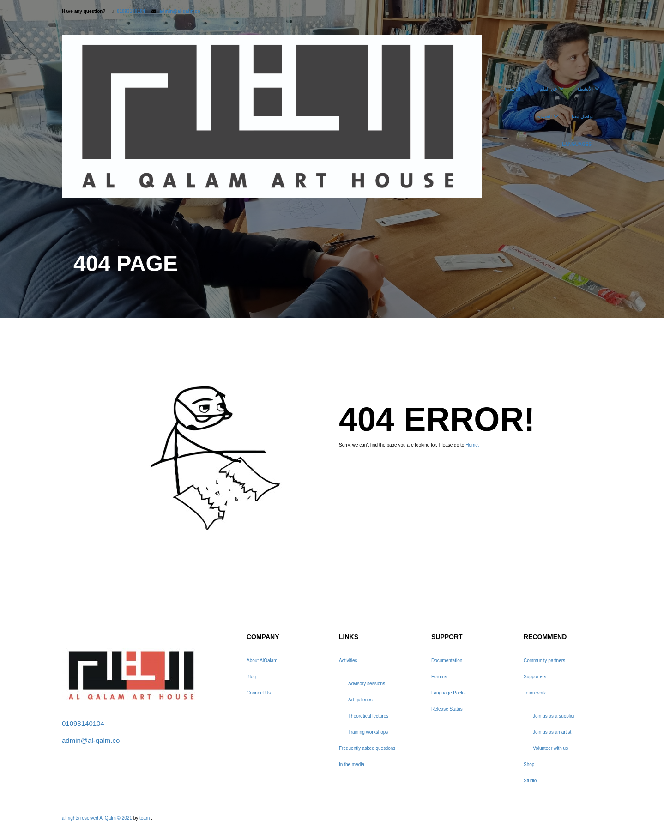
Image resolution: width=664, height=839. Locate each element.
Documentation (446, 660)
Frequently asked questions (367, 748)
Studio (530, 780)
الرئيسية (512, 88)
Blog (251, 676)
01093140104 (131, 11)
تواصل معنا (582, 116)
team (144, 818)
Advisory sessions (366, 683)
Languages (577, 144)
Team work (535, 692)
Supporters (535, 676)
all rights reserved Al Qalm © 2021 (97, 818)
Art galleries (360, 699)
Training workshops (368, 732)
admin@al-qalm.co (179, 11)
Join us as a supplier (554, 715)
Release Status (447, 709)
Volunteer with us (550, 748)
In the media (351, 764)
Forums (439, 676)
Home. (472, 444)
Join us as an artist (552, 732)
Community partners (544, 660)
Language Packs (448, 692)
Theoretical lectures (368, 715)
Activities (348, 660)
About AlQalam (262, 660)
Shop (529, 764)
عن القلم (548, 88)
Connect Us (259, 692)
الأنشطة (585, 88)
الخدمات (544, 116)
